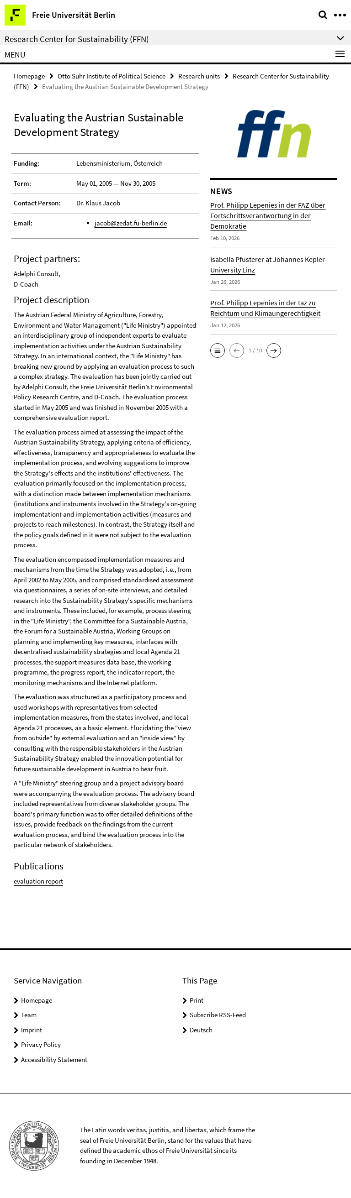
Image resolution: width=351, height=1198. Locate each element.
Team (29, 1014)
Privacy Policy (41, 1044)
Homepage (29, 76)
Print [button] (196, 1000)
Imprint (31, 1029)
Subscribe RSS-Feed (218, 1014)
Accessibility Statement (54, 1059)
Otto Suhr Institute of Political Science (111, 76)
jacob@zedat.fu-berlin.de (131, 223)
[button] (217, 350)
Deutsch (201, 1029)
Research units (199, 76)
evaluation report (38, 881)
